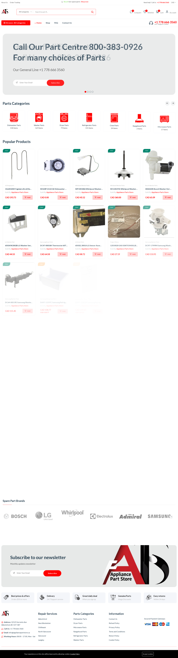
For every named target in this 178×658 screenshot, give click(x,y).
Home (38, 23)
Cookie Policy (75, 654)
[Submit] (92, 12)
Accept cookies (148, 654)
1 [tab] (85, 92)
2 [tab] (88, 92)
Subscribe (55, 83)
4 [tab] (92, 92)
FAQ (56, 23)
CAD (173, 2)
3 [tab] (90, 92)
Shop (48, 23)
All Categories (16, 22)
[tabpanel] (89, 64)
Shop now (84, 1)
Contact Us (67, 23)
